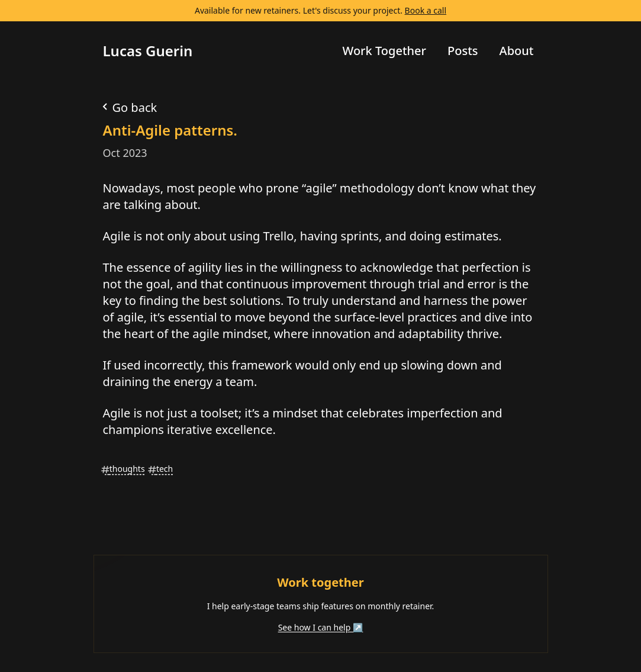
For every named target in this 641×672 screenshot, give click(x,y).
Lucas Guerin (148, 50)
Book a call (425, 10)
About (517, 51)
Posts (462, 51)
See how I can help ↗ (320, 627)
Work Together (384, 51)
